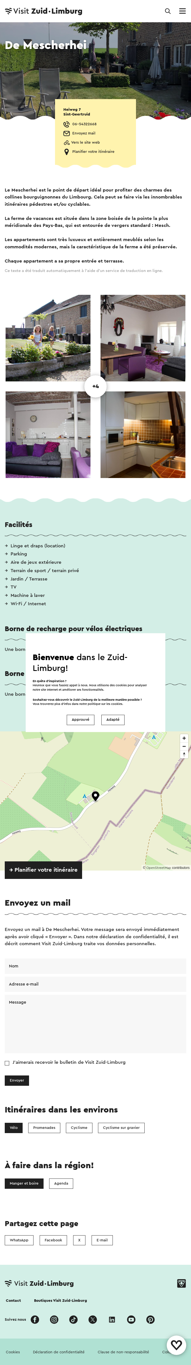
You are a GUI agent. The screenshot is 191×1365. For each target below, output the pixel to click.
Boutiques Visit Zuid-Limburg (60, 1301)
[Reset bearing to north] (184, 754)
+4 (95, 386)
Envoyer (17, 1080)
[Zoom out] (184, 746)
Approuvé (80, 720)
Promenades (44, 1128)
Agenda (61, 1183)
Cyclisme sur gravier (121, 1128)
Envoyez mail (84, 133)
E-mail (102, 1240)
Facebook (53, 1240)
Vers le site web (85, 142)
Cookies (13, 1352)
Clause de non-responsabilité (123, 1352)
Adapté (113, 720)
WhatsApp (19, 1240)
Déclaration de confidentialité (59, 1352)
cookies (116, 703)
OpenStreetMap (158, 867)
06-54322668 (84, 124)
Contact (13, 1301)
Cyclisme (79, 1128)
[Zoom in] (184, 738)
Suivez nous (15, 1320)
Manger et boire (24, 1183)
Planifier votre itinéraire (93, 152)
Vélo (14, 1128)
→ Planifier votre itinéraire (43, 870)
